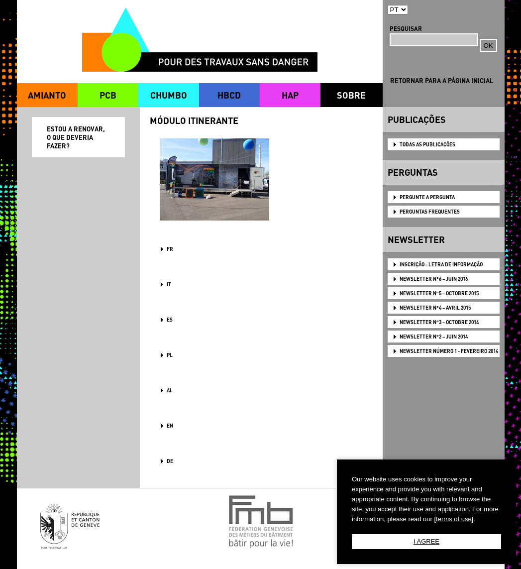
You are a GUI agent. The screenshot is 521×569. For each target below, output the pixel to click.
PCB (108, 95)
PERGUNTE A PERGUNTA (427, 197)
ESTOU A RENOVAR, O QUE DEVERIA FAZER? (76, 137)
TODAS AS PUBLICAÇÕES (427, 144)
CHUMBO (168, 95)
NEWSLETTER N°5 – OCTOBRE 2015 (439, 293)
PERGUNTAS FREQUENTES (430, 212)
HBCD (229, 95)
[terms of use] (453, 519)
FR (170, 249)
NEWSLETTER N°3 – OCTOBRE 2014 (439, 322)
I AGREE (426, 541)
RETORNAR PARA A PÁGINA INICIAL (441, 80)
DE (170, 461)
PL (170, 355)
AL (170, 390)
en (170, 426)
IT (169, 284)
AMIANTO (47, 95)
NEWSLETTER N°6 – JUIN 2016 (434, 279)
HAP (290, 95)
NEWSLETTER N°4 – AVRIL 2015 (435, 308)
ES (170, 320)
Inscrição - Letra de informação (441, 264)
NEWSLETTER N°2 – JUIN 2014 (434, 337)
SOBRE (351, 95)
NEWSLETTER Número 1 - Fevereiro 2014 (449, 351)
